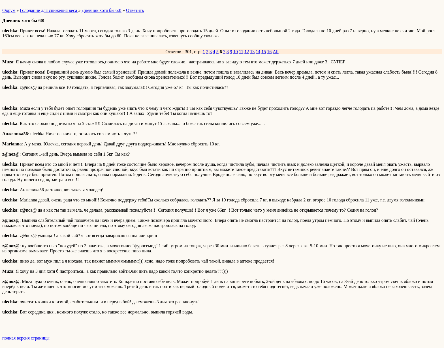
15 (263, 51)
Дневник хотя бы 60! (101, 10)
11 (241, 51)
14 (258, 51)
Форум (8, 10)
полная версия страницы (26, 338)
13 (252, 51)
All (275, 51)
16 (269, 51)
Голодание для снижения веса (49, 10)
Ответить (135, 10)
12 (246, 51)
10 (235, 51)
